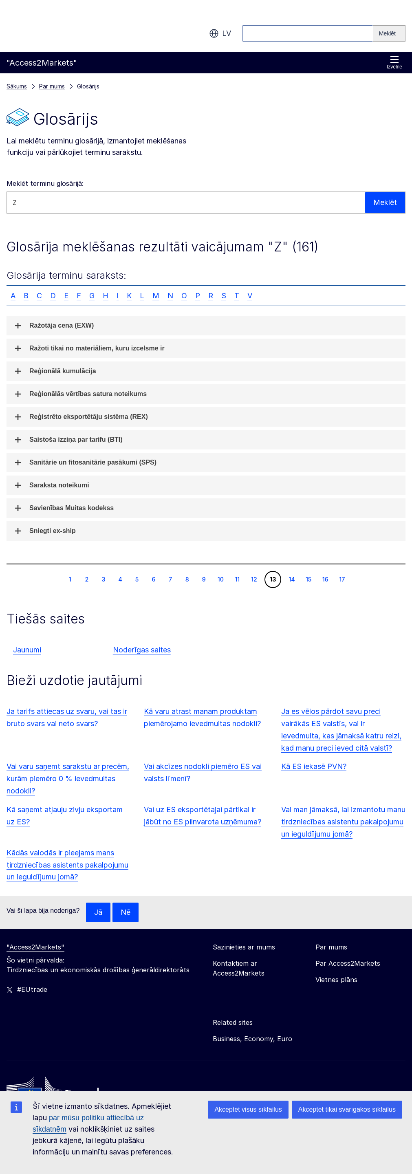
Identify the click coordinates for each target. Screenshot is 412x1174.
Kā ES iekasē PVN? (313, 766)
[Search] (389, 33)
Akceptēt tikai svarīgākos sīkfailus (347, 1109)
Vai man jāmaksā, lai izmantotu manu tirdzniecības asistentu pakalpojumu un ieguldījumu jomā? (343, 821)
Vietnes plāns (336, 980)
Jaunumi (27, 649)
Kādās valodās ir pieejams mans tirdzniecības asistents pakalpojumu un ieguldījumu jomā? (67, 864)
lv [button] (220, 33)
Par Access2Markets (347, 963)
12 (254, 579)
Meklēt (385, 202)
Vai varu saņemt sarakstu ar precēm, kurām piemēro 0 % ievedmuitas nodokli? (68, 778)
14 (291, 579)
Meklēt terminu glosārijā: (45, 183)
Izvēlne (394, 62)
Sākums (17, 86)
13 (272, 579)
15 (308, 579)
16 (325, 579)
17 (342, 579)
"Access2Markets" (35, 947)
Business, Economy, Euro (252, 1039)
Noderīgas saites (142, 649)
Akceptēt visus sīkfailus (248, 1109)
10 (220, 579)
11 (237, 579)
